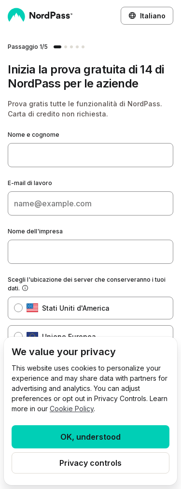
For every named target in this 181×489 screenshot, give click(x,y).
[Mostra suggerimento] (25, 288)
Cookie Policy (72, 408)
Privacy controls (90, 463)
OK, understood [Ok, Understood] (90, 437)
